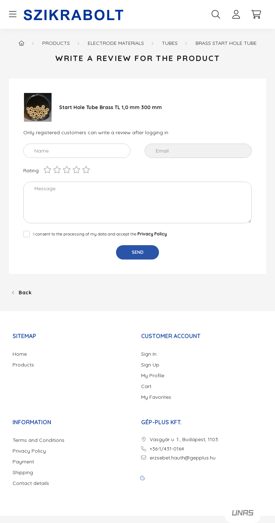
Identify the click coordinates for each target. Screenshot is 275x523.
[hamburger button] (12, 14)
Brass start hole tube (226, 43)
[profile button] (236, 14)
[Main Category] (21, 43)
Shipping (23, 473)
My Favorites (156, 397)
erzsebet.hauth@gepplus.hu (183, 458)
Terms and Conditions (38, 440)
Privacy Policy (29, 451)
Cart (146, 386)
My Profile (152, 376)
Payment (23, 462)
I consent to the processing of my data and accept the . (100, 234)
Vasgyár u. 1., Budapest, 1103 (184, 439)
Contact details (31, 483)
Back (25, 292)
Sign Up (150, 365)
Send (138, 252)
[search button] (216, 14)
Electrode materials (116, 43)
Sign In (148, 354)
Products (56, 43)
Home (20, 354)
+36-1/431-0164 (167, 449)
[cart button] (256, 14)
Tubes (170, 43)
